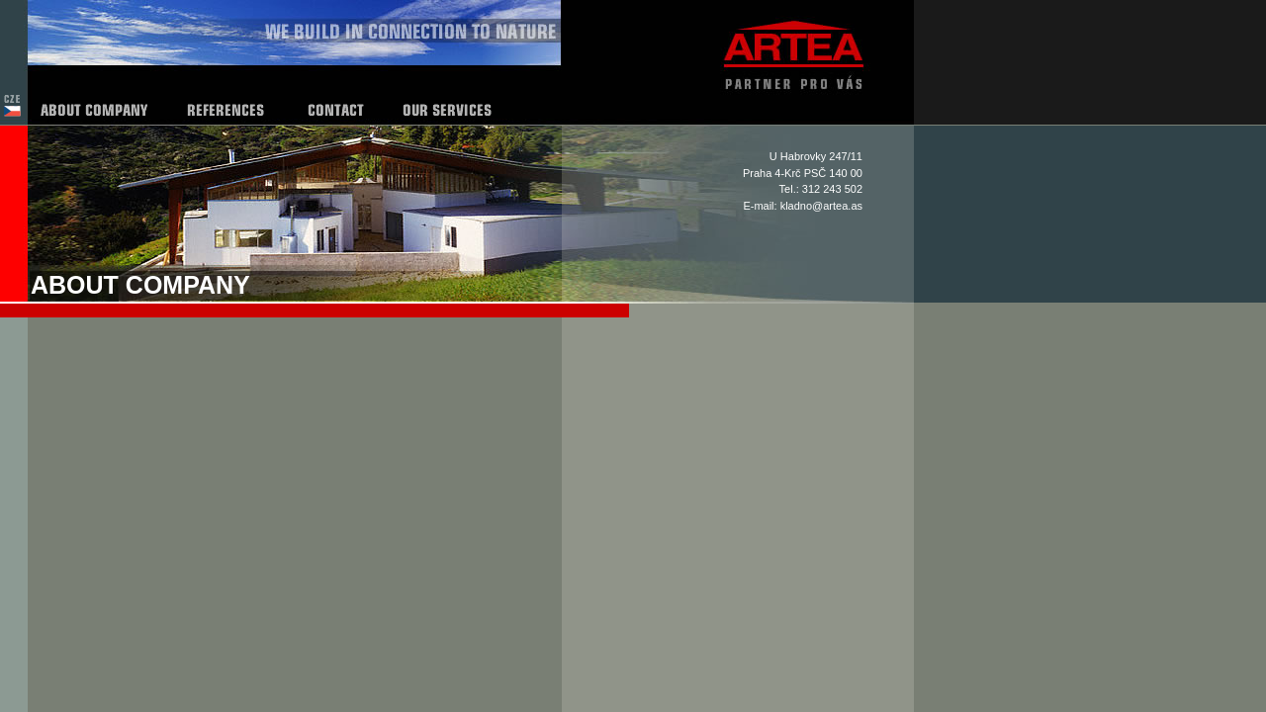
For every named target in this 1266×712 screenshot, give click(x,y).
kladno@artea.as (821, 206)
